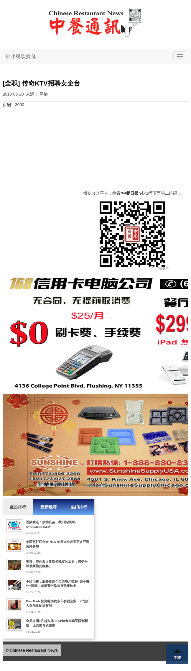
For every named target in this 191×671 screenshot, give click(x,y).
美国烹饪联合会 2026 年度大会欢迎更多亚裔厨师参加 (57, 544)
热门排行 (79, 507)
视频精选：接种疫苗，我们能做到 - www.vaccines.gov (51, 524)
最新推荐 (48, 507)
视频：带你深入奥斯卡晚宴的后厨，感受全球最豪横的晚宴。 (57, 564)
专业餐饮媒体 (21, 56)
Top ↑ (177, 654)
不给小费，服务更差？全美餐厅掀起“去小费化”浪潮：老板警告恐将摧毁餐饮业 (57, 584)
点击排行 (18, 507)
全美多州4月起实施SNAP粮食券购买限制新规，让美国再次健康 (57, 623)
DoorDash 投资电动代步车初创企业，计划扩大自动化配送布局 (57, 603)
